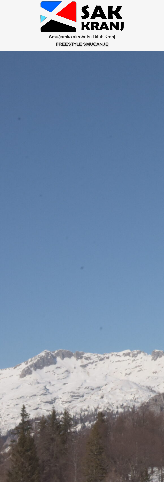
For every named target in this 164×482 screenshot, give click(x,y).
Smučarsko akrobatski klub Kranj (82, 36)
